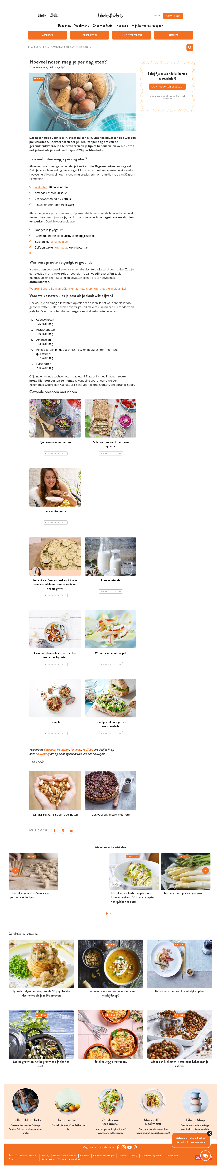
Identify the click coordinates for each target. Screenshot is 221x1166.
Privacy (46, 1156)
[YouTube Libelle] (130, 1147)
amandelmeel (59, 242)
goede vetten (69, 269)
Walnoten (41, 187)
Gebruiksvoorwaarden (66, 1156)
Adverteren (48, 1160)
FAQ (137, 1156)
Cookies (86, 1156)
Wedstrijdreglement (155, 1156)
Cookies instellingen (106, 1156)
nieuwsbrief (43, 754)
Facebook (50, 750)
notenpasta (61, 248)
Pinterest (76, 750)
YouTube (88, 750)
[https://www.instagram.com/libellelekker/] (124, 1147)
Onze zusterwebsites (70, 1160)
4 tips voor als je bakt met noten (110, 815)
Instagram (63, 750)
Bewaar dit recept (55, 453)
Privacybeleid (167, 98)
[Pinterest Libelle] (136, 1147)
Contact (125, 1156)
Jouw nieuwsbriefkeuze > (167, 86)
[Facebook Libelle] (118, 1147)
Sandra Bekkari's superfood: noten (55, 815)
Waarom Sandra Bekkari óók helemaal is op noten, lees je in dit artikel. (77, 289)
